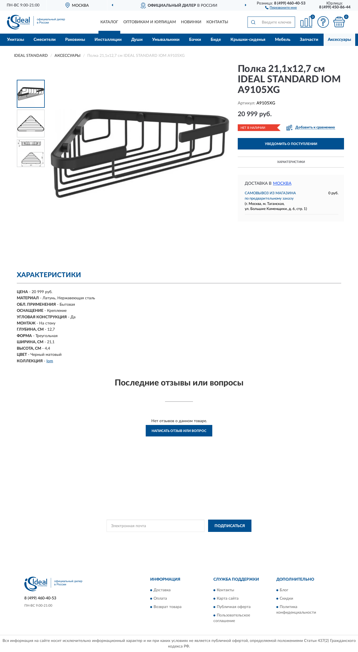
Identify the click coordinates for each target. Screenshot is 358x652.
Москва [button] (282, 183)
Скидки (286, 598)
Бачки (195, 40)
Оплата (160, 598)
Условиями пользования (220, 538)
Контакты (217, 22)
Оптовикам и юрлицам (149, 22)
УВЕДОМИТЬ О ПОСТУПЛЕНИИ (291, 144)
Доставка (162, 590)
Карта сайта (228, 598)
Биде (216, 40)
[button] (281, 7)
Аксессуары (339, 40)
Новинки (191, 22)
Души (137, 40)
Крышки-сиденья (247, 40)
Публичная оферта (234, 607)
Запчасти (309, 40)
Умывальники (166, 40)
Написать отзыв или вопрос (179, 431)
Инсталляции (108, 40)
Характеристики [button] (291, 161)
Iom (49, 361)
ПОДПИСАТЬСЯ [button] (230, 526)
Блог (284, 590)
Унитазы (15, 40)
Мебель (282, 40)
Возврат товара (168, 607)
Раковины (75, 40)
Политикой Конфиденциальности (171, 538)
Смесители (45, 40)
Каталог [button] (109, 22)
